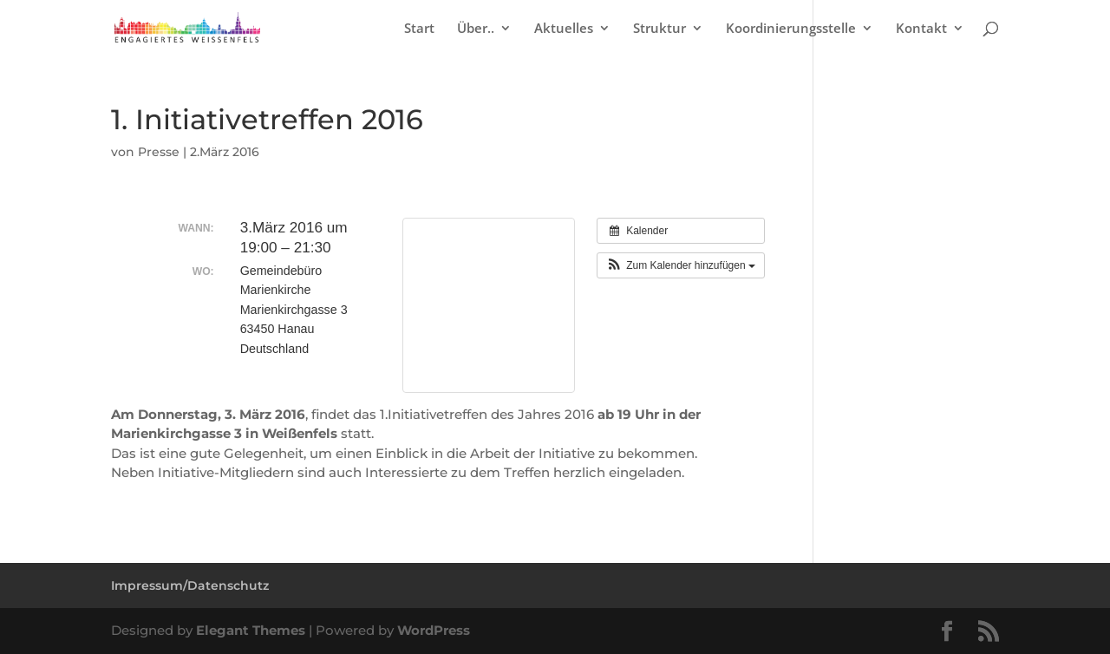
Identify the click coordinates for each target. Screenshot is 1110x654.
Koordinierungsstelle (791, 29)
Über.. (475, 29)
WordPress (433, 630)
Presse (159, 152)
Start (419, 29)
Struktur (659, 29)
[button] (680, 265)
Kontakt (921, 29)
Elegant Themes (250, 630)
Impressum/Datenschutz (190, 585)
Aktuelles (563, 29)
